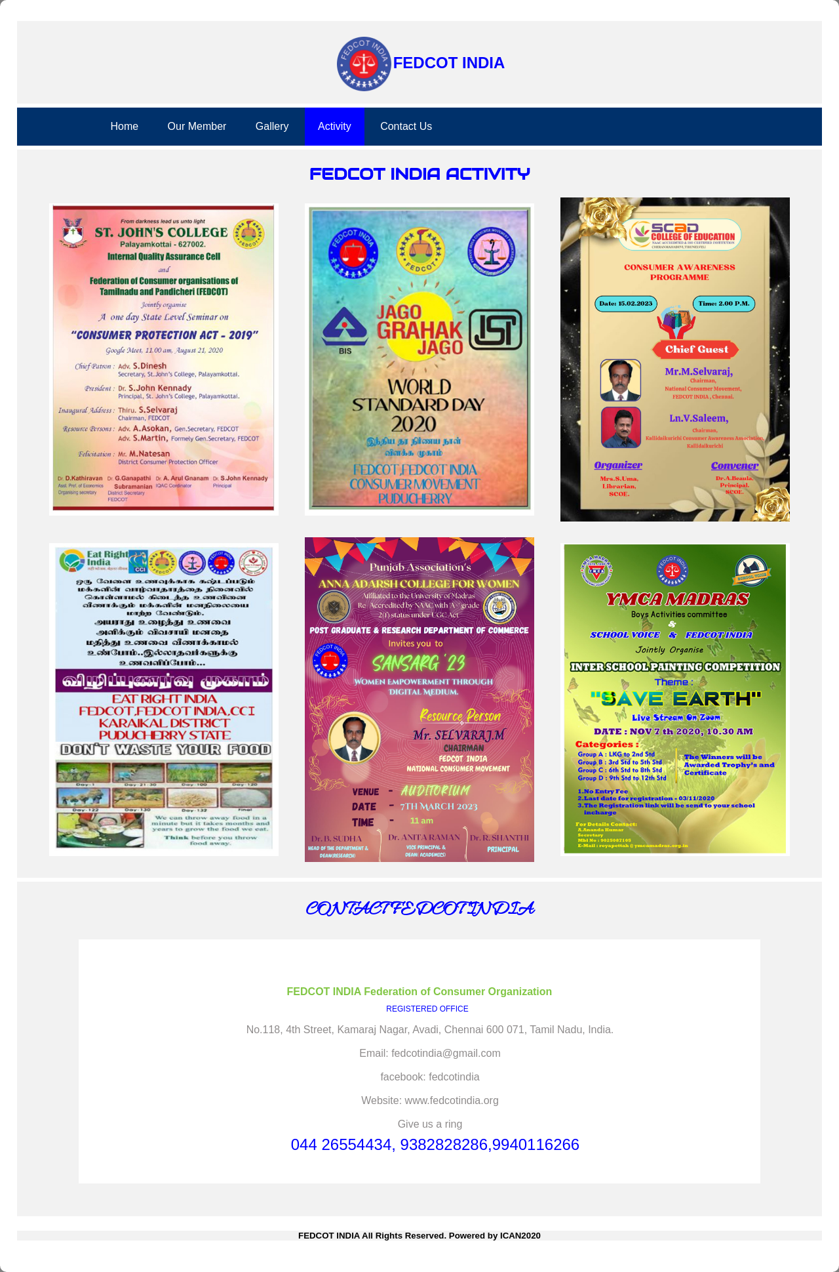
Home (124, 126)
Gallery (272, 126)
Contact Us (406, 126)
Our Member (197, 126)
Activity (334, 126)
